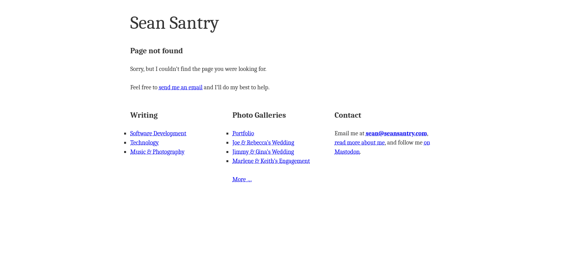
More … (242, 179)
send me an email (180, 87)
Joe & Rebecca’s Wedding (263, 142)
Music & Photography (157, 151)
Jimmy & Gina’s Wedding (263, 151)
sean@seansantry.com (396, 133)
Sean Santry (174, 22)
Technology (144, 142)
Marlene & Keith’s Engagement (271, 161)
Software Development (158, 133)
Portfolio (243, 133)
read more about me (359, 142)
